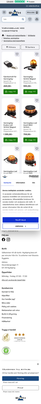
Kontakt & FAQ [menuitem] (8, 291)
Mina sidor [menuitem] (6, 303)
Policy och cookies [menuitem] (9, 306)
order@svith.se (34, 6)
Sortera (31, 47)
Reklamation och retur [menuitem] (11, 310)
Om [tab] (33, 183)
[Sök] (23, 19)
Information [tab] (20, 183)
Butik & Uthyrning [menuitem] (9, 314)
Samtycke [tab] (7, 183)
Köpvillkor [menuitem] (6, 295)
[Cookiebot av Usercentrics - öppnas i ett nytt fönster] (29, 176)
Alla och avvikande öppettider (13, 280)
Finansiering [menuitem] (7, 317)
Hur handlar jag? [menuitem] (8, 299)
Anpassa (20, 226)
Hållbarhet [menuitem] (6, 321)
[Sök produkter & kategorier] (14, 19)
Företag (20, 378)
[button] (4, 12)
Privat (20, 387)
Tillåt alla (20, 220)
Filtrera (12, 47)
